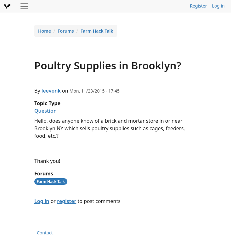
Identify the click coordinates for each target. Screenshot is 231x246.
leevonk (51, 90)
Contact (45, 233)
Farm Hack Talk (97, 31)
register (66, 201)
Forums (66, 31)
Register (198, 6)
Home (44, 31)
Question (45, 110)
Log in (218, 6)
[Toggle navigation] (24, 6)
